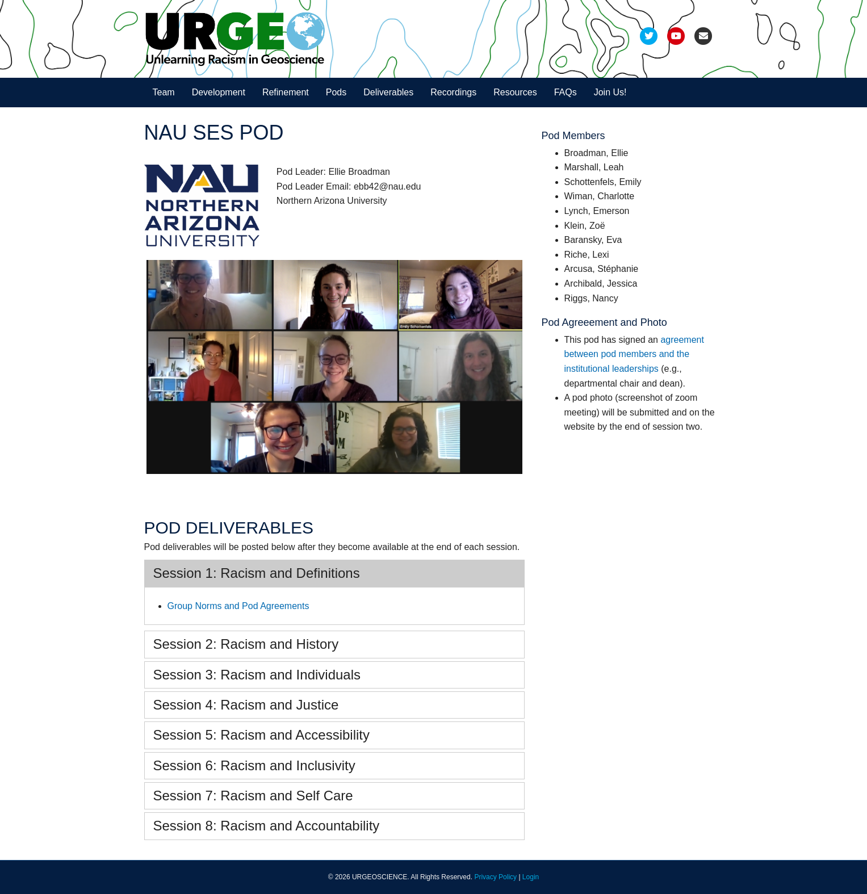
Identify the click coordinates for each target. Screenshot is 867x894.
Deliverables (388, 92)
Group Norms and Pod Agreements (238, 606)
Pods (336, 92)
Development (218, 92)
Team (164, 92)
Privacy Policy (495, 877)
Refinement (285, 92)
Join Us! (610, 92)
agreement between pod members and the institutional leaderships (634, 354)
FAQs (565, 92)
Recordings (453, 92)
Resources (515, 92)
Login (530, 877)
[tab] (334, 573)
